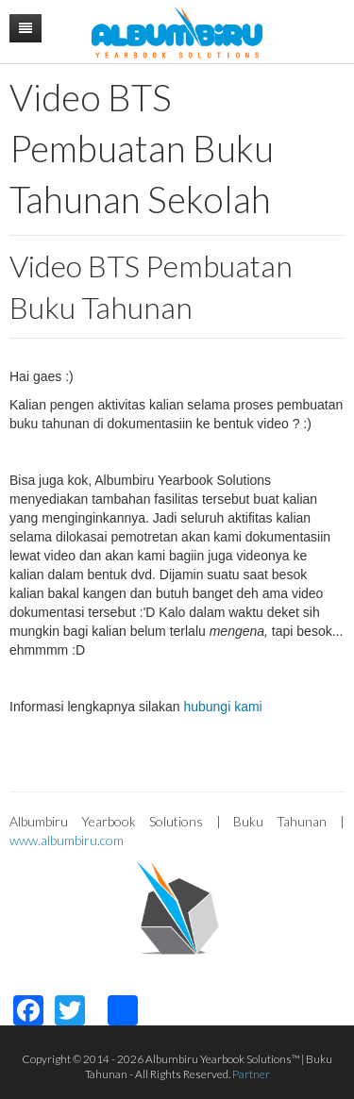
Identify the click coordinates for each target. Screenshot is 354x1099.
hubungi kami (222, 706)
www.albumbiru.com (66, 840)
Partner (251, 1074)
